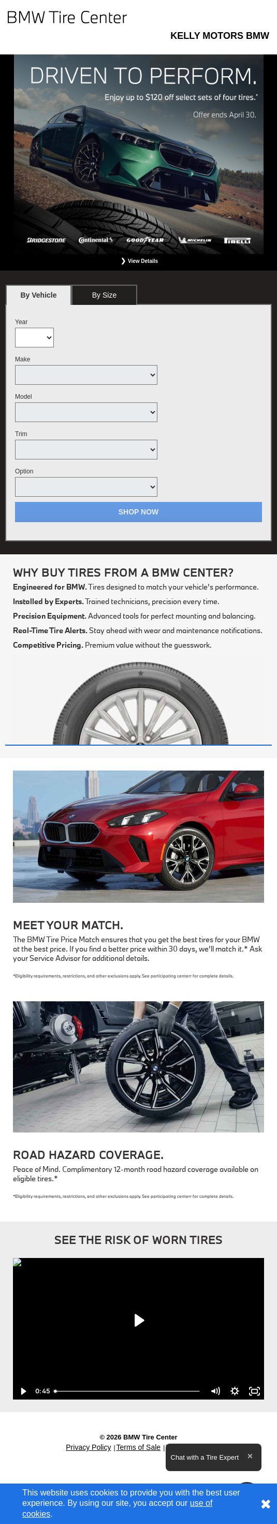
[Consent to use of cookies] (265, 1504)
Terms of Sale (138, 1447)
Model (23, 396)
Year (21, 322)
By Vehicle (38, 298)
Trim (21, 434)
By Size (104, 295)
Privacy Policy (88, 1447)
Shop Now (139, 512)
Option (24, 471)
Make (22, 359)
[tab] (38, 295)
